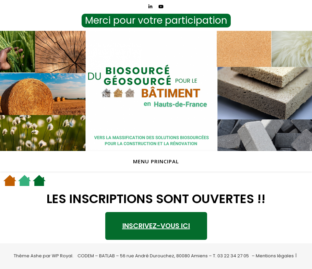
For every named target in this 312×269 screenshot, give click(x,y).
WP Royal (62, 256)
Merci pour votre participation (156, 20)
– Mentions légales (273, 256)
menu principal (156, 161)
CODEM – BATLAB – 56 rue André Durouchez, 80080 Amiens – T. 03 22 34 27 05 (163, 256)
